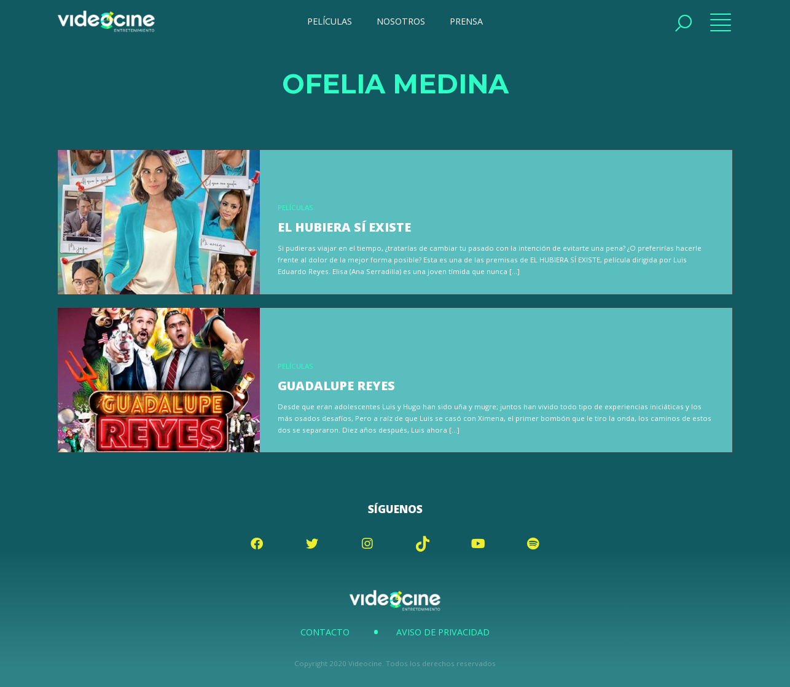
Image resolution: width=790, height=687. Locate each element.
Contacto (325, 632)
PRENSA (466, 21)
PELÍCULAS (329, 21)
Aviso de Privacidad (443, 632)
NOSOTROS (401, 21)
